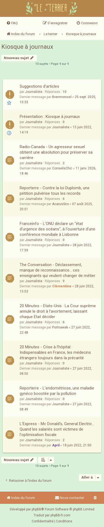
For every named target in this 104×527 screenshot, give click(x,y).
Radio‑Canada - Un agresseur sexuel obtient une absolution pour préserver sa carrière (56, 152)
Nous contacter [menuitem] (69, 498)
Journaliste (33, 92)
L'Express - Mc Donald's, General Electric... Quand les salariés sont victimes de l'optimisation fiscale (57, 429)
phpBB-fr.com (60, 515)
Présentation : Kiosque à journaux (50, 116)
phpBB (36, 509)
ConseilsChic (62, 168)
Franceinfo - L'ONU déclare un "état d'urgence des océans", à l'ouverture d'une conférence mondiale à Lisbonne (57, 229)
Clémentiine (62, 286)
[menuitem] (12, 23)
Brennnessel (62, 97)
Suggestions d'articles (39, 86)
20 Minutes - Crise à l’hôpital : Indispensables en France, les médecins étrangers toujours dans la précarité (55, 352)
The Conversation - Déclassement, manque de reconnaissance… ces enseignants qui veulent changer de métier (57, 270)
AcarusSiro (60, 204)
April (56, 445)
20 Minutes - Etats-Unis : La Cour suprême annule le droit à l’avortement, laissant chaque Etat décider (58, 311)
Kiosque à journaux (27, 46)
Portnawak (60, 327)
